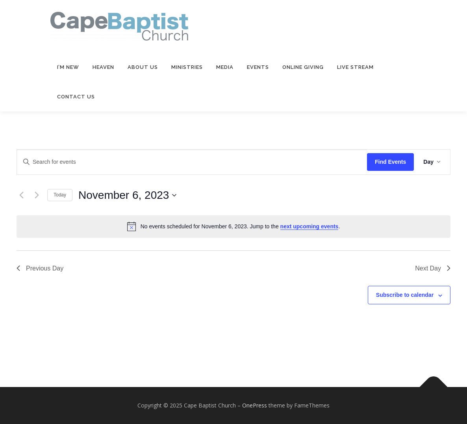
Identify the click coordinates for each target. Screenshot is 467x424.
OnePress (254, 405)
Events (258, 67)
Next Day (432, 268)
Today (60, 195)
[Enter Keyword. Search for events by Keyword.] (192, 162)
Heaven (103, 67)
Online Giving (303, 67)
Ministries (187, 67)
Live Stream (355, 67)
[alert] (233, 226)
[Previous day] (21, 195)
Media (225, 67)
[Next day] (36, 195)
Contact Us (76, 97)
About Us (143, 67)
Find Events (390, 162)
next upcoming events (309, 226)
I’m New (68, 67)
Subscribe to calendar (405, 295)
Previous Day (40, 268)
